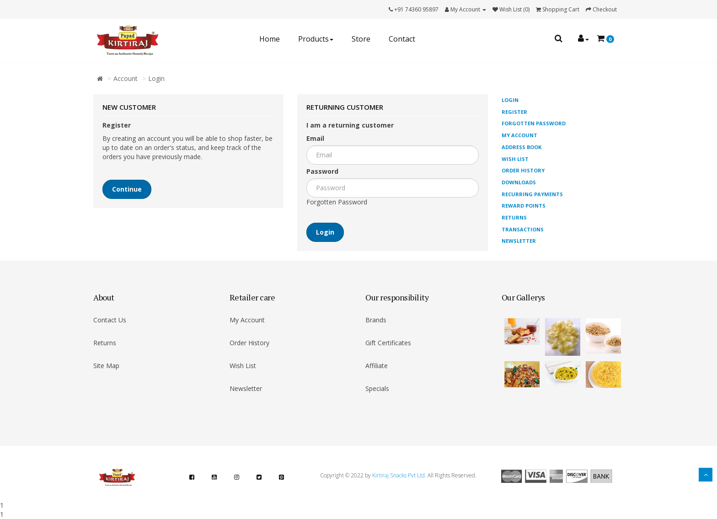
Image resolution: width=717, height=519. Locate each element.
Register (514, 111)
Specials (377, 388)
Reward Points (524, 205)
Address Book (521, 147)
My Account (519, 135)
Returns (514, 217)
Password (322, 171)
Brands (375, 320)
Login (156, 78)
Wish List (515, 158)
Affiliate (376, 365)
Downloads (519, 182)
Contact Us (109, 320)
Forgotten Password (336, 202)
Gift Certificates (388, 342)
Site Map (106, 365)
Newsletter (519, 240)
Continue (127, 189)
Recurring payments (532, 194)
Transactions (523, 229)
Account (125, 78)
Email (315, 138)
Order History (523, 170)
